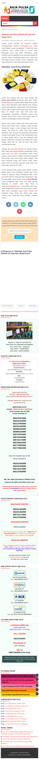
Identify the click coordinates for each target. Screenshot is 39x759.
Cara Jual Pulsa (30, 40)
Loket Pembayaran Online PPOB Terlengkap (17, 686)
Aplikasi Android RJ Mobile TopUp (15, 721)
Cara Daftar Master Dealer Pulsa (14, 703)
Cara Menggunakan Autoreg (13, 716)
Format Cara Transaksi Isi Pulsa (14, 711)
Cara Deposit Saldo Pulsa (12, 708)
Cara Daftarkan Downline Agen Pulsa (16, 706)
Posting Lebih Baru (7, 305)
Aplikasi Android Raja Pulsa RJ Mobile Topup (17, 676)
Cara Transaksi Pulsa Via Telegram (15, 719)
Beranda (21, 305)
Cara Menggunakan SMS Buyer (14, 713)
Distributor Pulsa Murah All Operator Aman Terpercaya (20, 736)
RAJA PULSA (25, 752)
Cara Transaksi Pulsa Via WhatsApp (16, 724)
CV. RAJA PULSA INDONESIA (22, 755)
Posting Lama (33, 305)
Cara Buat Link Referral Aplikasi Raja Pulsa (16, 739)
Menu (5, 18)
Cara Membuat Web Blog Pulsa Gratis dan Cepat (18, 746)
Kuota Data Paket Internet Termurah (14, 690)
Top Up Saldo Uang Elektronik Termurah (16, 694)
